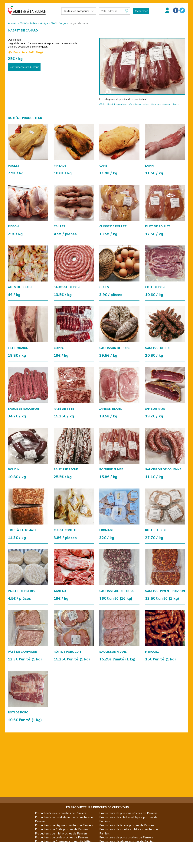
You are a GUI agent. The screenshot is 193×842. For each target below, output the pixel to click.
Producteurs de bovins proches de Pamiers (127, 825)
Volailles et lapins (139, 104)
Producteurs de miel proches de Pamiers (61, 833)
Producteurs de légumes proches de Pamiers (64, 825)
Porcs (176, 104)
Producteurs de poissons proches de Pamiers (128, 813)
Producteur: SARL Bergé (25, 52)
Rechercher (141, 11)
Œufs (102, 104)
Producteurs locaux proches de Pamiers (60, 813)
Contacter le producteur (24, 67)
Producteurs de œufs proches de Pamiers (61, 837)
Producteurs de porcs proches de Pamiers (126, 837)
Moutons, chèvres (161, 104)
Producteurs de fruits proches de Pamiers (62, 829)
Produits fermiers (117, 104)
